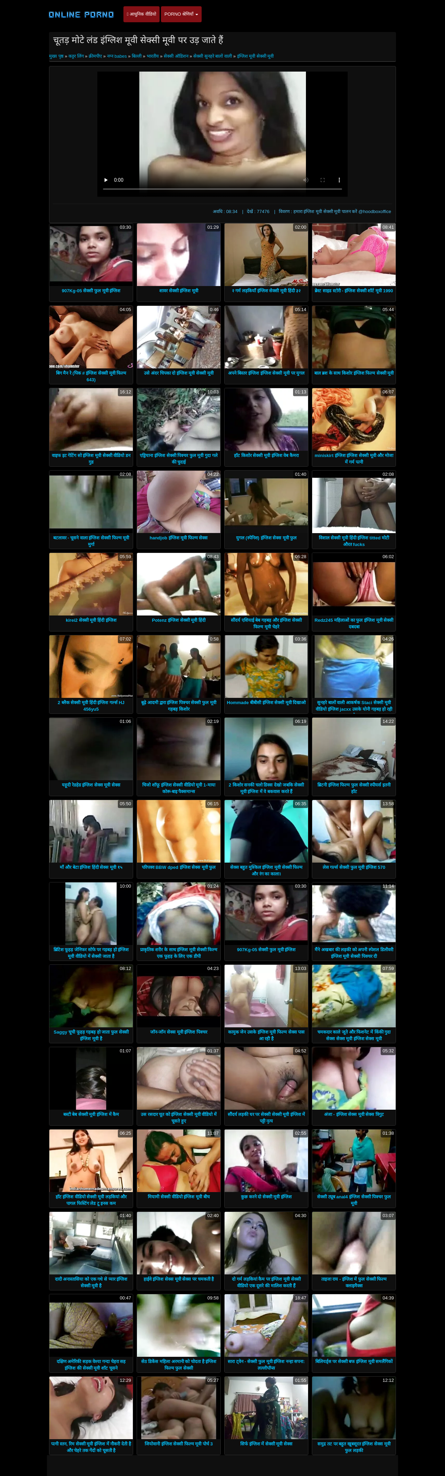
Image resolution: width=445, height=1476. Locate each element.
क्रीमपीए (95, 56)
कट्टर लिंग (76, 56)
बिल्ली (136, 56)
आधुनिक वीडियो (141, 14)
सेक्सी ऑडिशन (176, 56)
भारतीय (153, 56)
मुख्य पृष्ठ (57, 56)
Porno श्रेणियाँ (181, 14)
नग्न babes (117, 56)
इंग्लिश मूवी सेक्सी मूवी (255, 56)
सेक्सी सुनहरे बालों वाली (212, 56)
